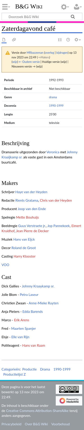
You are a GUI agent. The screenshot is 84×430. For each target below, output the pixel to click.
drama (53, 97)
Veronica (52, 152)
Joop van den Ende (32, 209)
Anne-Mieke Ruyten (43, 303)
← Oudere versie (29, 61)
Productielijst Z (14, 374)
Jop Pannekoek (58, 226)
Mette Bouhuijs (27, 217)
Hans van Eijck (24, 239)
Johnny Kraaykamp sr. (38, 286)
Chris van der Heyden (56, 200)
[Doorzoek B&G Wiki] (42, 16)
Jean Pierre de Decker (32, 231)
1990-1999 (56, 105)
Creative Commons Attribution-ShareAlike (37, 411)
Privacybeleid (12, 424)
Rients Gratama (26, 200)
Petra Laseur (29, 295)
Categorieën (11, 369)
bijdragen (62, 52)
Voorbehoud (60, 424)
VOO (5, 265)
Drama (45, 369)
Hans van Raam (33, 345)
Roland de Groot (23, 248)
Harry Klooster (25, 256)
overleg (49, 52)
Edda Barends (32, 311)
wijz (14, 61)
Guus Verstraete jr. (32, 226)
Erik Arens (21, 320)
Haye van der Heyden (31, 192)
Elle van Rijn (20, 337)
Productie (29, 369)
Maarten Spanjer (23, 328)
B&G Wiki (29, 6)
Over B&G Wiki (36, 424)
